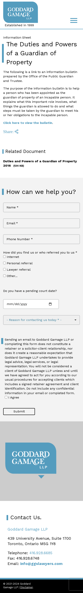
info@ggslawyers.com (41, 563)
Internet (11, 257)
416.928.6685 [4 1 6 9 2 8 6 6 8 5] (40, 553)
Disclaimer (26, 587)
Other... (10, 276)
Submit (19, 411)
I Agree (12, 397)
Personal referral (18, 263)
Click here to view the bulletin (27, 123)
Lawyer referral (17, 269)
